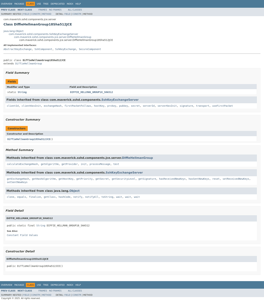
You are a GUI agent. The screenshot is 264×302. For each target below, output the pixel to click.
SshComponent (43, 49)
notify (77, 196)
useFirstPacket (222, 105)
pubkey (123, 105)
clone (10, 196)
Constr (35, 14)
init (84, 164)
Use (39, 4)
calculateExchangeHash (22, 164)
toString (107, 196)
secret (135, 105)
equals (21, 196)
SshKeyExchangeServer (120, 99)
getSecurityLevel (123, 178)
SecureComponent (90, 49)
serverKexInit (167, 105)
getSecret (102, 178)
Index (70, 4)
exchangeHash (53, 105)
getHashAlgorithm (44, 178)
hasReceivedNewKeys (172, 178)
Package (19, 4)
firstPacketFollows (78, 105)
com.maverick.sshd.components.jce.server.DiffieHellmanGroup (52, 37)
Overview (6, 4)
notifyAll (92, 196)
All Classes (75, 10)
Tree (46, 4)
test (116, 164)
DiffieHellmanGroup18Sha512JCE (28, 139)
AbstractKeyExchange (18, 49)
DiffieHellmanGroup (28, 63)
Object (74, 191)
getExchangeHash (18, 178)
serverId (149, 105)
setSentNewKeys (17, 182)
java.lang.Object (13, 31)
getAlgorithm (50, 164)
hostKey (99, 105)
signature (186, 105)
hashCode (64, 196)
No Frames (55, 10)
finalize (35, 196)
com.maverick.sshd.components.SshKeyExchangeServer (43, 34)
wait (119, 196)
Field (26, 14)
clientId (13, 105)
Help (78, 4)
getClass (50, 196)
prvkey (111, 105)
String (22, 92)
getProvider (70, 164)
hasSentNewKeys (199, 178)
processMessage (100, 164)
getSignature (147, 178)
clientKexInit (31, 105)
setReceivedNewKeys (236, 178)
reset (216, 178)
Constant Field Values (22, 235)
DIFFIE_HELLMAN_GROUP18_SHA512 (91, 92)
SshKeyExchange (65, 49)
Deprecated (58, 4)
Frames (43, 10)
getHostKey (66, 178)
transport (202, 105)
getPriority (84, 178)
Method (46, 14)
